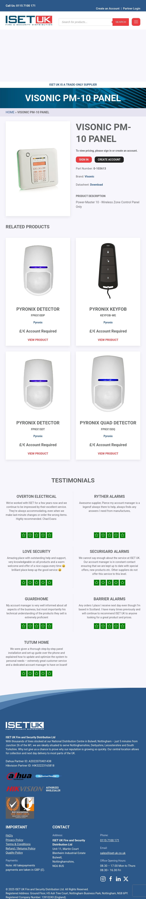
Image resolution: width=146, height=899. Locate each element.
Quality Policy (14, 794)
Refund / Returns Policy (20, 789)
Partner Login (131, 3)
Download (96, 126)
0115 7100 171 (109, 781)
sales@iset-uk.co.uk (112, 794)
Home (10, 53)
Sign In (84, 100)
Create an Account (108, 3)
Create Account (109, 100)
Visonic (89, 117)
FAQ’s (9, 776)
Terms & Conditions (18, 785)
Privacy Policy (14, 781)
